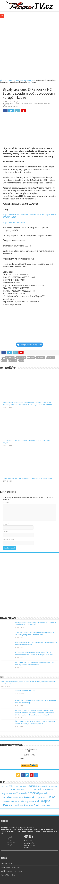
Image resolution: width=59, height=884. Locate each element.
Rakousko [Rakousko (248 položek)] (30, 797)
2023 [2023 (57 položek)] (6, 786)
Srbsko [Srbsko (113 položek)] (21, 801)
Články (18, 103)
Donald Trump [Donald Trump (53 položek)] (47, 786)
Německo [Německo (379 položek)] (32, 793)
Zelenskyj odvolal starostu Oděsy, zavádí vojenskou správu (27, 478)
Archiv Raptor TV (27, 80)
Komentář (7, 502)
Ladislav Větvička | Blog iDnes (11, 871)
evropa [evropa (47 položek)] (8, 790)
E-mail (5, 532)
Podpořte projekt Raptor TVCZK (29, 750)
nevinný (31, 358)
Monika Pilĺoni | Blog (8, 875)
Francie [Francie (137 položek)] (15, 789)
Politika (35, 103)
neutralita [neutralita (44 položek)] (22, 793)
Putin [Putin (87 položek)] (21, 797)
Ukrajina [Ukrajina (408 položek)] (44, 801)
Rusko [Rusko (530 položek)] (50, 797)
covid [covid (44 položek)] (20, 786)
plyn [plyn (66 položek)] (41, 793)
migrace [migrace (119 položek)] (5, 793)
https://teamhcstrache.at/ (14, 222)
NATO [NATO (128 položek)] (15, 793)
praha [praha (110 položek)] (46, 793)
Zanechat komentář (11, 106)
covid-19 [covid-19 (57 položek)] (26, 786)
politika (40, 103)
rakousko (47, 103)
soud (4, 360)
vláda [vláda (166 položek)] (11, 805)
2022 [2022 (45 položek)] (2, 786)
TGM (6, 101)
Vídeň (22, 360)
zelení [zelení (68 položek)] (31, 806)
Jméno (5, 524)
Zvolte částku (29, 755)
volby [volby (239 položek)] (18, 805)
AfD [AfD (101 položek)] (10, 786)
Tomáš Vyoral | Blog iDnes (10, 867)
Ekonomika (24, 103)
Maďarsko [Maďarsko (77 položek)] (49, 790)
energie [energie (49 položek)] (54, 786)
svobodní (12, 360)
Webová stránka (8, 539)
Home (3, 80)
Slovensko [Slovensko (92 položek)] (5, 801)
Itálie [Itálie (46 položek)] (24, 790)
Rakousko (40, 358)
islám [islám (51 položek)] (21, 790)
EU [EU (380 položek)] (3, 789)
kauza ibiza (21, 358)
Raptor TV (11, 80)
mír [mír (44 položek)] (11, 793)
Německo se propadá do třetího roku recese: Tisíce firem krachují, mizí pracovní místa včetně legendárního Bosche (27, 403)
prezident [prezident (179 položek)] (7, 797)
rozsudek (51, 358)
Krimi (30, 103)
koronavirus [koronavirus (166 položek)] (38, 789)
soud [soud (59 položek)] (12, 802)
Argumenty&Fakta (7, 863)
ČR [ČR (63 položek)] (43, 806)
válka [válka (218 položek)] (25, 805)
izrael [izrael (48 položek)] (28, 790)
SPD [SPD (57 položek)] (16, 802)
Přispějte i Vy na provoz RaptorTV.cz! (28, 690)
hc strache (10, 358)
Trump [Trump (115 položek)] (34, 801)
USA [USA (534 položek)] (4, 805)
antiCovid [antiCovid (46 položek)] (15, 786)
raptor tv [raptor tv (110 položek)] (40, 797)
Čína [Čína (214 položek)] (47, 805)
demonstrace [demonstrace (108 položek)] (35, 786)
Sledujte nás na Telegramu (29, 345)
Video (18, 80)
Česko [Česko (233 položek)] (37, 805)
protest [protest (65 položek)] (15, 798)
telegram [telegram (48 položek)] (28, 802)
